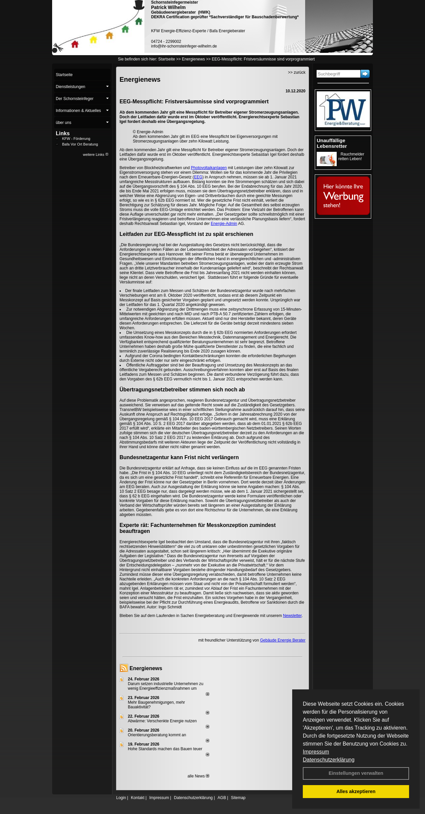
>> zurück (296, 72)
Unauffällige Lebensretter (332, 143)
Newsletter (292, 615)
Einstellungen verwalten (356, 773)
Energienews (145, 668)
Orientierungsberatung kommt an (157, 735)
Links (63, 133)
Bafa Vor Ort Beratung (80, 144)
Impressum (316, 752)
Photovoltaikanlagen (209, 167)
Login (121, 797)
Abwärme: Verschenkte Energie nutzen (162, 721)
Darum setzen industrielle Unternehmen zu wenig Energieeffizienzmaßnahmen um (165, 686)
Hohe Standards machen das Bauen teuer (165, 749)
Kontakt (137, 797)
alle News (198, 776)
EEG (198, 177)
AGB (221, 797)
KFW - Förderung (76, 139)
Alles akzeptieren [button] (356, 791)
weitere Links (96, 154)
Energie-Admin (224, 223)
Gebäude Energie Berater (282, 640)
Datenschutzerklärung (329, 760)
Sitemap (238, 797)
